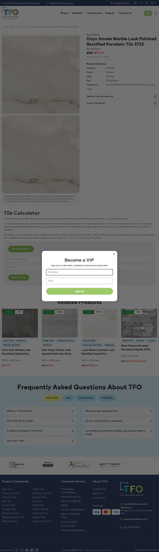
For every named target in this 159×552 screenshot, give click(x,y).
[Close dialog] (114, 254)
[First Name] (79, 272)
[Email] (79, 281)
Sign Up (79, 291)
